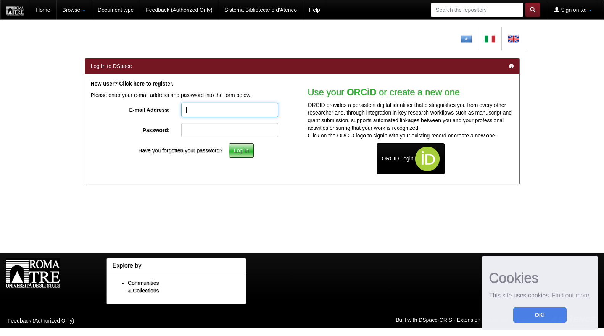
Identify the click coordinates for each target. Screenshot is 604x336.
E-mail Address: (149, 110)
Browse (74, 10)
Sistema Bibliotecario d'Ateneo (261, 10)
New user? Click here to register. (132, 84)
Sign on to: (573, 9)
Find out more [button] (571, 295)
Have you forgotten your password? (180, 150)
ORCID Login (410, 159)
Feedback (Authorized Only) (179, 10)
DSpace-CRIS (435, 320)
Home (43, 10)
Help (314, 10)
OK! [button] (540, 315)
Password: (156, 130)
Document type (116, 10)
